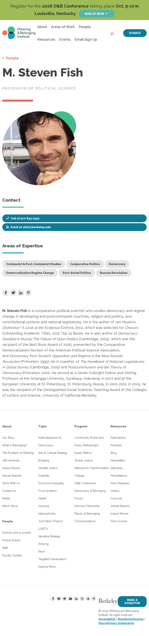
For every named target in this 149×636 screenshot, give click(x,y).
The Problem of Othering (18, 452)
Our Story (8, 437)
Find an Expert (11, 540)
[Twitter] (64, 598)
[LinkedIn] (76, 598)
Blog (114, 452)
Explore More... (47, 566)
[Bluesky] (58, 598)
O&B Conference (85, 483)
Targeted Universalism (52, 559)
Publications (118, 437)
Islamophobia (46, 513)
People (85, 27)
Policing (43, 544)
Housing (43, 506)
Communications (85, 521)
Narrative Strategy (49, 536)
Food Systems (47, 490)
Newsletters (118, 460)
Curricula (116, 498)
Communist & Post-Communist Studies (33, 264)
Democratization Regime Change (30, 272)
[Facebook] (52, 598)
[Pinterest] (93, 598)
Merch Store (10, 506)
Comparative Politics (85, 264)
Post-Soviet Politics (77, 272)
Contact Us (9, 490)
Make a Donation (132, 601)
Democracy (117, 264)
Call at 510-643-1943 (25, 218)
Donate (135, 33)
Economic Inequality (51, 483)
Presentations (119, 475)
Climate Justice (47, 468)
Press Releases (120, 483)
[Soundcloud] (87, 598)
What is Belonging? (14, 445)
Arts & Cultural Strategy (53, 452)
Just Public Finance (50, 521)
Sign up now (94, 14)
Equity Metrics (83, 452)
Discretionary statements (116, 623)
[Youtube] (70, 598)
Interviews (117, 468)
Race (41, 551)
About (42, 27)
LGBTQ (43, 528)
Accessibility (107, 619)
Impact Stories (11, 468)
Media (6, 498)
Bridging (43, 460)
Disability (44, 475)
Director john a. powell (16, 532)
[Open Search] (112, 33)
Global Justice (83, 460)
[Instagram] (82, 598)
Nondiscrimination (131, 619)
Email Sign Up (85, 39)
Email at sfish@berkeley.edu (31, 227)
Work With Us (11, 483)
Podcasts (116, 445)
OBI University (11, 460)
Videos (115, 490)
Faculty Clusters (12, 555)
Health (42, 498)
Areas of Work (63, 27)
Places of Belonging (87, 513)
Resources (46, 39)
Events (65, 39)
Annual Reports (12, 475)
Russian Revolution (113, 272)
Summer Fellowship (87, 506)
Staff (5, 547)
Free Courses (119, 521)
